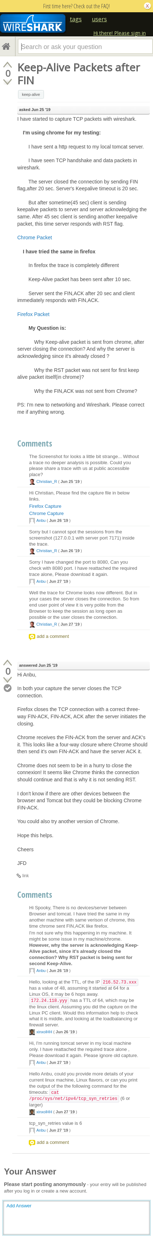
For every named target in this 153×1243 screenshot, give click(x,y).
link (25, 875)
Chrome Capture (46, 513)
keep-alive (31, 94)
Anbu (41, 520)
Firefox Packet (33, 314)
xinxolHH (44, 1032)
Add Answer (18, 1205)
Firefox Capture (45, 506)
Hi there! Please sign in (119, 33)
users (99, 19)
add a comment (53, 636)
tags (76, 19)
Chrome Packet (34, 237)
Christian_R (46, 481)
